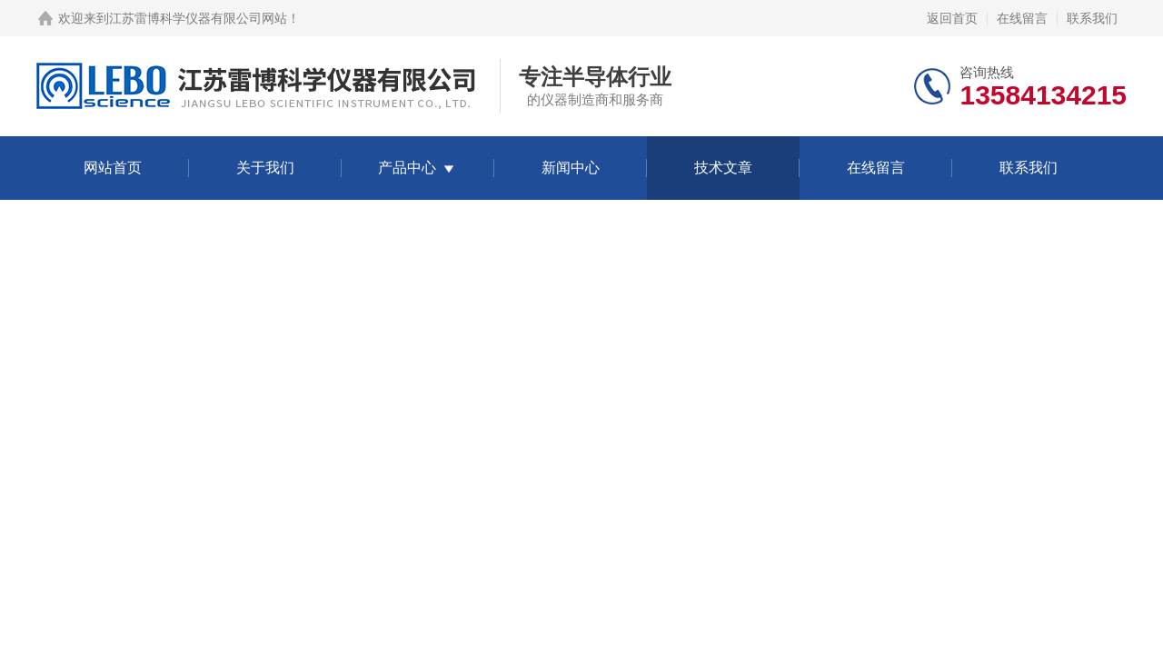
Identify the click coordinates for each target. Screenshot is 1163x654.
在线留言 (1022, 18)
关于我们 (265, 167)
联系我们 (1092, 18)
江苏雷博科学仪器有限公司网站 (198, 18)
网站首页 (113, 167)
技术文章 (723, 167)
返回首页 (952, 18)
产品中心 (407, 167)
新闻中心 (571, 167)
